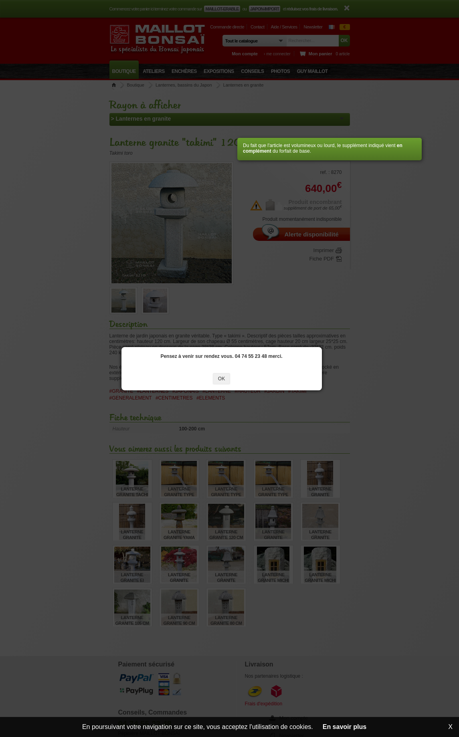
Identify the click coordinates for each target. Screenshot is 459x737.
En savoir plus (344, 726)
